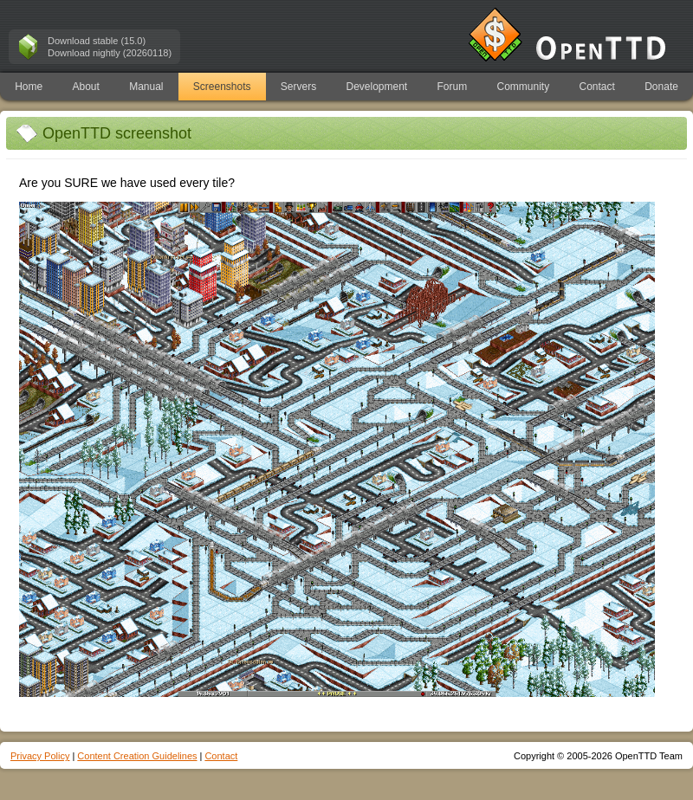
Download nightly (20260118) (110, 53)
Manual (146, 87)
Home (28, 87)
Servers (298, 87)
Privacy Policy (39, 756)
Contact (597, 87)
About (85, 87)
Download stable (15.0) (97, 40)
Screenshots (222, 87)
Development (377, 87)
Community (523, 87)
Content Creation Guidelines (137, 756)
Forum (452, 87)
